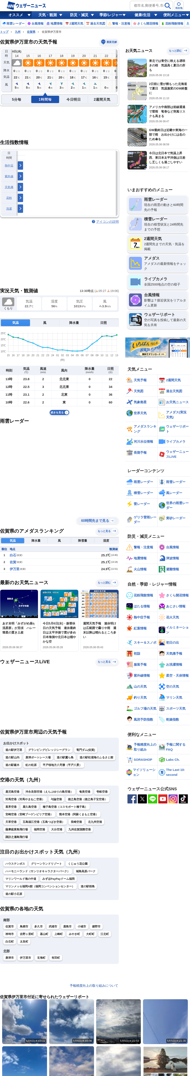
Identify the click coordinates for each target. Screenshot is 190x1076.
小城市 (82, 926)
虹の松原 (31, 765)
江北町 (104, 934)
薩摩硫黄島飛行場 (16, 829)
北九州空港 (95, 821)
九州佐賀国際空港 (79, 829)
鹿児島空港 (12, 791)
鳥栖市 (24, 926)
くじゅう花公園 (78, 863)
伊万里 (14, 569)
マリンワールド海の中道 (20, 878)
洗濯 (9, 208)
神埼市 (9, 934)
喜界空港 (11, 806)
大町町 (90, 934)
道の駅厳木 (12, 765)
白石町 (9, 941)
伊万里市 (25, 957)
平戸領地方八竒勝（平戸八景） (62, 765)
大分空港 (56, 829)
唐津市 (9, 957)
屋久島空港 (30, 806)
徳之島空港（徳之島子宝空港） (87, 799)
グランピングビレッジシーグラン (49, 749)
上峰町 (58, 934)
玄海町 (41, 957)
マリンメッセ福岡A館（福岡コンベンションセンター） (40, 886)
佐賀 (13, 562)
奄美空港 (84, 791)
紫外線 (9, 176)
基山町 (44, 934)
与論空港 (56, 799)
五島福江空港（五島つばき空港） (44, 821)
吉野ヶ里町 (27, 934)
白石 (13, 555)
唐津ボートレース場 (38, 757)
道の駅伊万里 (13, 749)
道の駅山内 (12, 757)
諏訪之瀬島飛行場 (16, 837)
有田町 (56, 957)
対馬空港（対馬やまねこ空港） (25, 799)
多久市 (38, 926)
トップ (4, 31)
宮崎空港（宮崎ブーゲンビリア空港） (29, 814)
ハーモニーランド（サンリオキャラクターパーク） (37, 871)
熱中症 (9, 165)
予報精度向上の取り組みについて (94, 985)
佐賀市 (9, 926)
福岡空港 (39, 829)
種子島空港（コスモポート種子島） (65, 806)
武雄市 (53, 926)
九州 (17, 31)
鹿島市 (67, 926)
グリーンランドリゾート (46, 863)
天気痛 (9, 187)
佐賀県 (31, 31)
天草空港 (11, 821)
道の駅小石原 (13, 894)
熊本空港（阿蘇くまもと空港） (78, 814)
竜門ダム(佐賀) (85, 749)
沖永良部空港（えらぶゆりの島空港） (49, 791)
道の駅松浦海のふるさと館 (96, 757)
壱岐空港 (102, 791)
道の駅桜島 (88, 886)
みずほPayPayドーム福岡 (58, 878)
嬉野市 (96, 926)
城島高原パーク (86, 871)
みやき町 (74, 934)
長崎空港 (76, 821)
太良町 (24, 941)
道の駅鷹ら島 (65, 757)
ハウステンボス (15, 863)
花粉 (9, 197)
